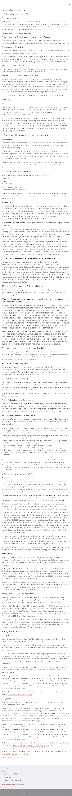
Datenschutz (20, 785)
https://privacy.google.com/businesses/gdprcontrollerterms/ (30, 745)
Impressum (11, 785)
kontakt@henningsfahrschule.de (12, 780)
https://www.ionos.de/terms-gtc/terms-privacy (16, 115)
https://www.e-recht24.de (15, 758)
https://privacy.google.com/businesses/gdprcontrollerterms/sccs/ (22, 748)
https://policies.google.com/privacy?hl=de (19, 694)
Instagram (5, 785)
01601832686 (7, 777)
